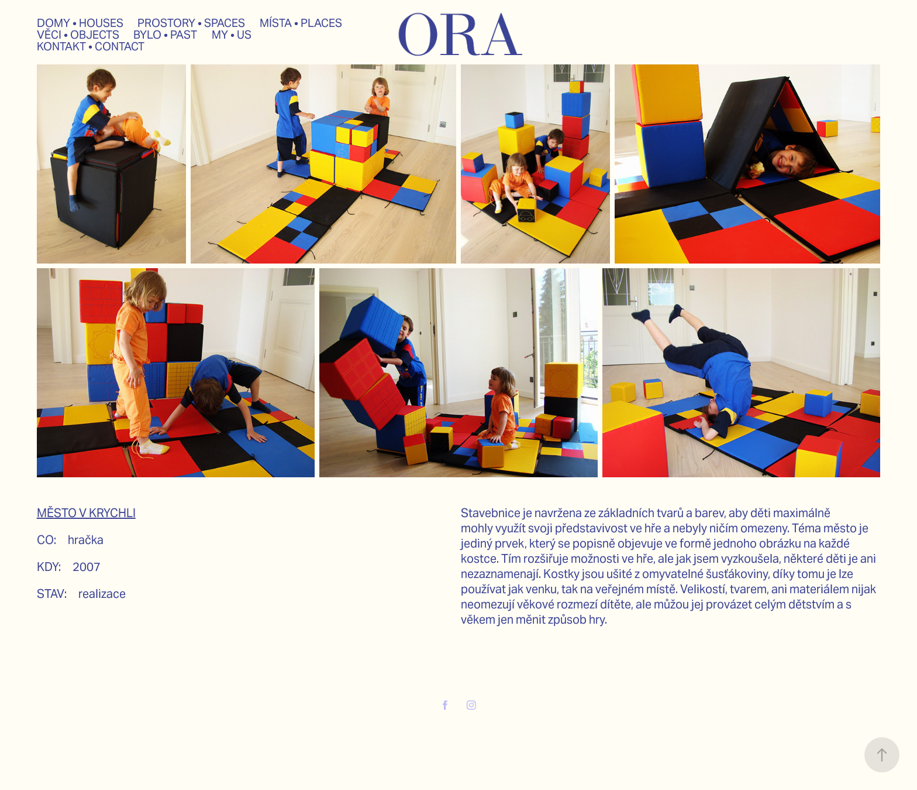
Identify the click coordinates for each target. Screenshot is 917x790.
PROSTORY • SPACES (191, 23)
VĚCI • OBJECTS (78, 35)
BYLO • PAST (165, 35)
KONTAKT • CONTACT (90, 46)
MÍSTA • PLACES (301, 23)
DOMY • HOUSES (80, 23)
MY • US (231, 35)
